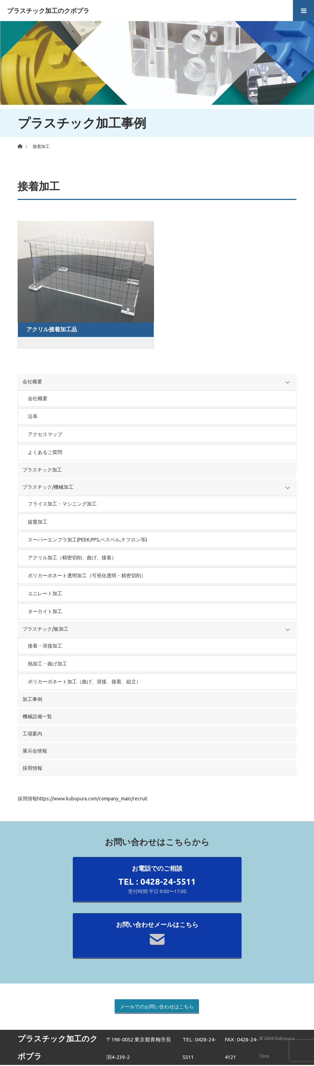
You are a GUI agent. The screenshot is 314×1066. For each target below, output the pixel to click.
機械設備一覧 (37, 716)
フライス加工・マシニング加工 (62, 504)
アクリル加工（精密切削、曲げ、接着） (72, 557)
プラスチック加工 (42, 470)
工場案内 (32, 733)
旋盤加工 (37, 522)
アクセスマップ (45, 434)
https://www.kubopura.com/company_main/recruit (92, 798)
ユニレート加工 (45, 593)
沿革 (33, 416)
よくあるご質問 (45, 452)
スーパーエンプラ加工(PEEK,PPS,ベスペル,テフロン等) (87, 539)
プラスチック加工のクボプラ (48, 10)
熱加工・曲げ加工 (47, 664)
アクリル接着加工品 (51, 329)
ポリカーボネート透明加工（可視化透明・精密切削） (87, 575)
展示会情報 (35, 751)
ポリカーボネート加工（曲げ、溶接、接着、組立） (84, 681)
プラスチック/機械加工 (48, 487)
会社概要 (32, 381)
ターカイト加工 (45, 611)
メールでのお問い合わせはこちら (157, 1006)
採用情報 (32, 768)
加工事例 (32, 699)
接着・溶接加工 (45, 646)
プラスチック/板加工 (46, 629)
